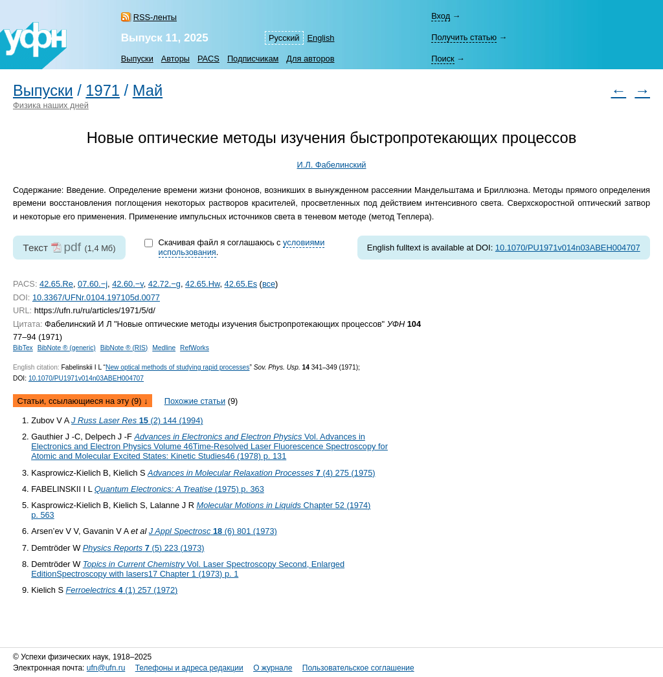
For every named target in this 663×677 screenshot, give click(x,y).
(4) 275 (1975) (261, 473)
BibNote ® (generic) (67, 347)
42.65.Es (241, 284)
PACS (208, 58)
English (321, 38)
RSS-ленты (155, 17)
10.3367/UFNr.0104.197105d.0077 (96, 297)
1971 (102, 90)
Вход (440, 16)
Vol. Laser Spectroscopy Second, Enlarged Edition (187, 569)
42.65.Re (56, 284)
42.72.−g (164, 284)
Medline (163, 347)
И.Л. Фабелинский (331, 165)
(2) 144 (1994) (137, 420)
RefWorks (194, 347)
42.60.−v (128, 284)
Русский (284, 38)
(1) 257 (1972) (122, 590)
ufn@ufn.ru (106, 667)
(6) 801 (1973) (213, 531)
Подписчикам (252, 58)
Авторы (175, 58)
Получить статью (464, 37)
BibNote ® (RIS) (124, 347)
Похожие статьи (194, 401)
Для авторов (310, 58)
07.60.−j (92, 284)
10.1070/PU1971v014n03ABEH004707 (567, 247)
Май (148, 90)
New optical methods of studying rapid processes (177, 367)
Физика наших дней (51, 105)
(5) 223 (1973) (144, 548)
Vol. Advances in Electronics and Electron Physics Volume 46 (209, 446)
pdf (72, 247)
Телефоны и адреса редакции (189, 667)
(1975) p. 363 (179, 489)
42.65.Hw (202, 284)
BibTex (23, 347)
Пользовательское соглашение (358, 667)
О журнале (272, 667)
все (268, 284)
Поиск (442, 58)
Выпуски (137, 58)
